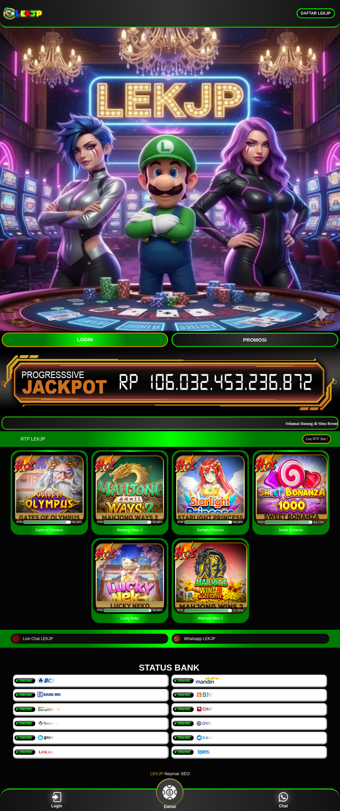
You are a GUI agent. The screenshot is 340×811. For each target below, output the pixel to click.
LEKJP (156, 773)
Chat (283, 800)
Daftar (170, 800)
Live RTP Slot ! (317, 439)
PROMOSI (255, 340)
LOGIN (85, 339)
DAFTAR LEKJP (316, 13)
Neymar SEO (177, 773)
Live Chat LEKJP (32, 639)
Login (56, 800)
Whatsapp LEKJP (194, 639)
